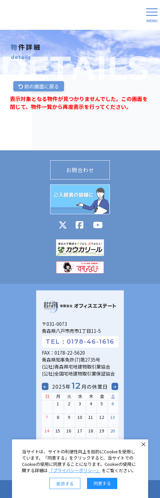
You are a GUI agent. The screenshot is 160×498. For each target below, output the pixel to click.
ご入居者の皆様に (80, 199)
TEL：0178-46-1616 (80, 341)
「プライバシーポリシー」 (75, 470)
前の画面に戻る (38, 86)
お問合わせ (80, 170)
